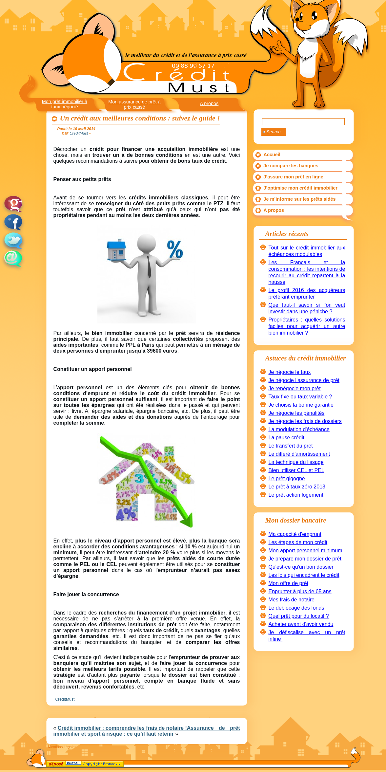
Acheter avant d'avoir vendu (301, 624)
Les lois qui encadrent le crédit (304, 575)
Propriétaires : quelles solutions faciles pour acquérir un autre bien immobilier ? (307, 326)
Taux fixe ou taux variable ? (300, 396)
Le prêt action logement (296, 495)
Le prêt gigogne (287, 478)
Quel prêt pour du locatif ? (299, 616)
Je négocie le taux (290, 372)
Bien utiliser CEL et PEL (296, 470)
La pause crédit (286, 437)
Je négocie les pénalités (297, 413)
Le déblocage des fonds (296, 608)
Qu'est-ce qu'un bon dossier (301, 567)
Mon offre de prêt (289, 583)
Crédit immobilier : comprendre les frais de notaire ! (122, 728)
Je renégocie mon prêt (295, 388)
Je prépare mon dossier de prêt (305, 558)
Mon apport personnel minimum (305, 550)
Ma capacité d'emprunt (295, 534)
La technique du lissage (296, 462)
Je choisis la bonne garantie (301, 405)
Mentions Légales (62, 747)
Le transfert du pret (291, 446)
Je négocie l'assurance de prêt (304, 380)
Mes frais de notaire (292, 599)
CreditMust (65, 699)
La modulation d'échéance (299, 429)
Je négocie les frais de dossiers (305, 421)
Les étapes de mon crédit (298, 542)
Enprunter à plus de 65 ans (300, 591)
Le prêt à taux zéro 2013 (297, 486)
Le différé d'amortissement (299, 454)
